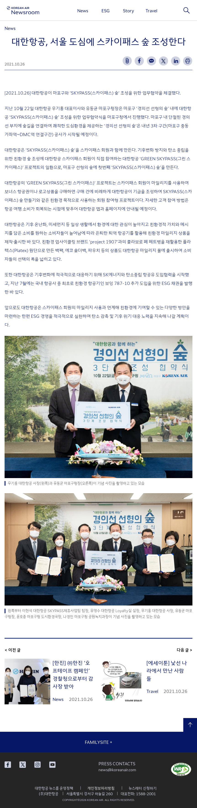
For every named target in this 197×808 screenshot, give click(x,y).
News (82, 10)
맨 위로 (190, 725)
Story (128, 10)
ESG (105, 10)
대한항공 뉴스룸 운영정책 (54, 788)
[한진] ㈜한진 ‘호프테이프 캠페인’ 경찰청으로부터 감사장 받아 (73, 674)
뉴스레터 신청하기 (143, 788)
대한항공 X (22, 764)
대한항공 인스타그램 (37, 764)
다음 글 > (184, 650)
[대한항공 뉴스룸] (23, 10)
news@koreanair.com (117, 769)
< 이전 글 (13, 650)
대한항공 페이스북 (8, 764)
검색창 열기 (186, 10)
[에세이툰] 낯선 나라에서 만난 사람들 (166, 670)
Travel (151, 10)
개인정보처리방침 (100, 788)
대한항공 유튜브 (52, 764)
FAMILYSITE (98, 742)
